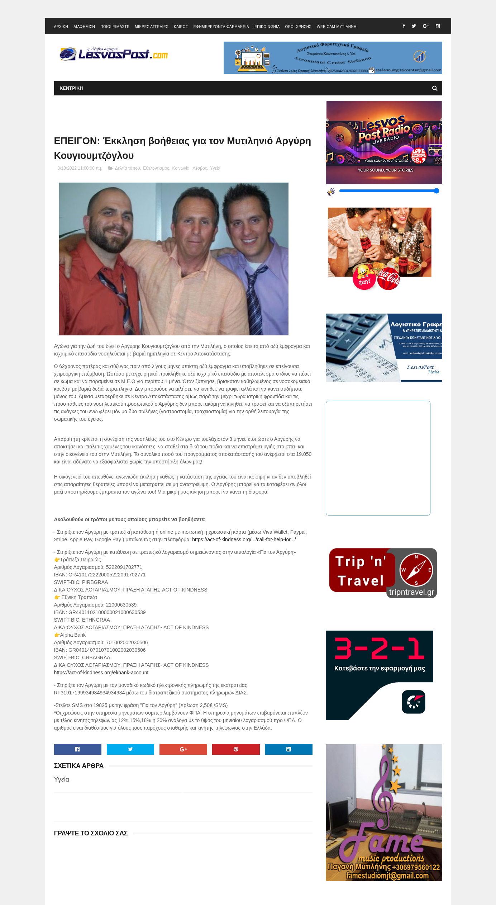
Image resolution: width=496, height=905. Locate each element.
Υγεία (215, 168)
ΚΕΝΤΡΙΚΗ (71, 88)
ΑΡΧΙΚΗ (61, 27)
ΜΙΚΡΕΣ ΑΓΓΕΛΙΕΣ (151, 27)
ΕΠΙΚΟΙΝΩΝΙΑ (267, 27)
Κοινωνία (181, 168)
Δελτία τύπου (127, 168)
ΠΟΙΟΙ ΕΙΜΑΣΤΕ (114, 27)
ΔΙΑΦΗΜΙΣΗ (84, 27)
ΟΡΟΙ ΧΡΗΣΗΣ (298, 27)
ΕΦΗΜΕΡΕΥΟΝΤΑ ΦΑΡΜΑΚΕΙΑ (221, 27)
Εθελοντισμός (156, 168)
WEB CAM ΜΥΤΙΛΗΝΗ (337, 27)
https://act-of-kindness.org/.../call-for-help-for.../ (244, 539)
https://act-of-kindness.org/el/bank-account (101, 672)
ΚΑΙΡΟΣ (181, 27)
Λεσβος (199, 168)
